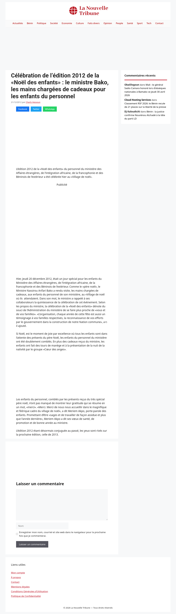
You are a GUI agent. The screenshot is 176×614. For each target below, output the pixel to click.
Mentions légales (20, 586)
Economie (67, 23)
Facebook (22, 109)
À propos (16, 577)
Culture (80, 23)
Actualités (18, 23)
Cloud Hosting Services (137, 99)
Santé (130, 23)
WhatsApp (50, 109)
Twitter (36, 109)
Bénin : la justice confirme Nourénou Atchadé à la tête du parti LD (144, 115)
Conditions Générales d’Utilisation (29, 591)
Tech (149, 23)
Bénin (30, 23)
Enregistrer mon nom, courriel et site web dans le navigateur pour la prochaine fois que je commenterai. (62, 534)
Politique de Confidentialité (26, 596)
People (119, 23)
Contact (159, 23)
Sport (140, 23)
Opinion (108, 23)
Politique (41, 23)
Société (54, 23)
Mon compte (18, 572)
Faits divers (94, 23)
